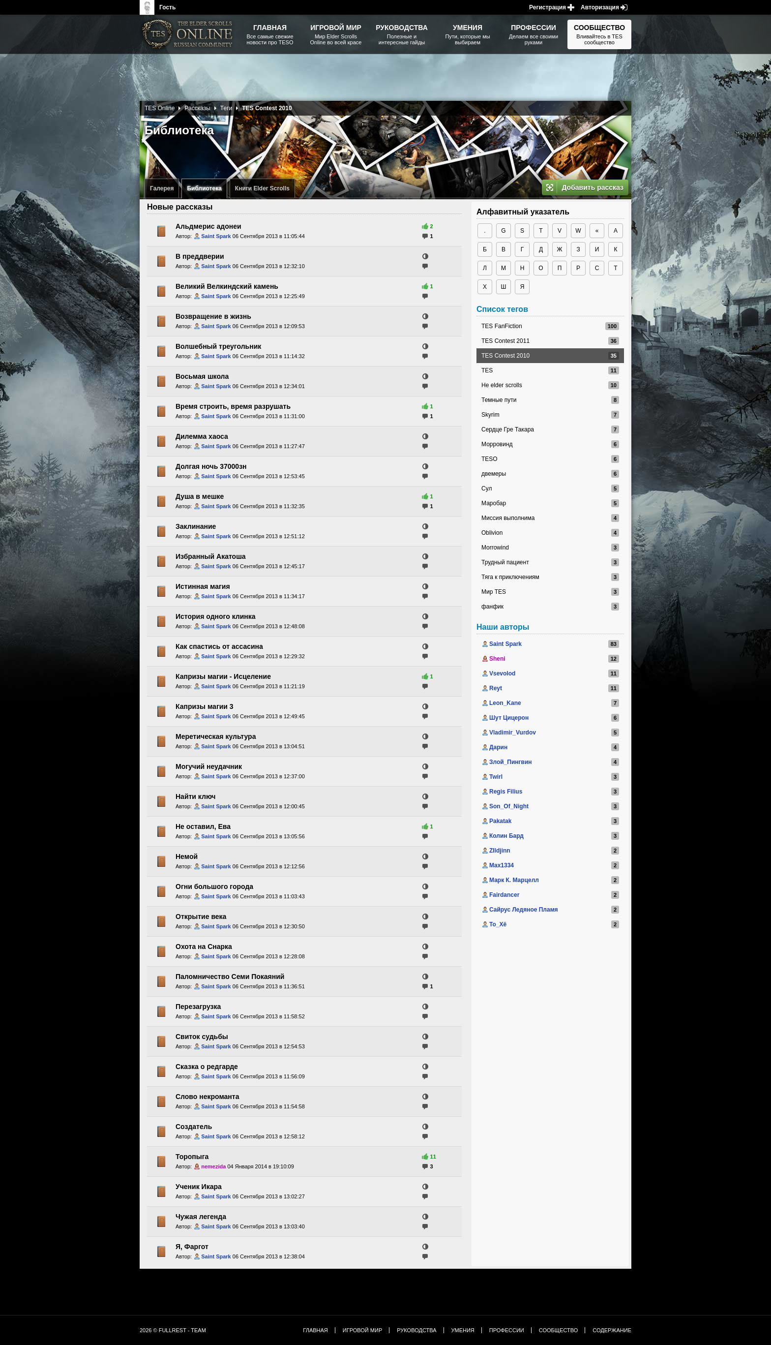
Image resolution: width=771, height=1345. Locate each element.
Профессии (506, 1330)
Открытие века (201, 916)
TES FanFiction (501, 326)
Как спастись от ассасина (219, 646)
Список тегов (502, 309)
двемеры (493, 473)
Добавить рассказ (592, 187)
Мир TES (493, 591)
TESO (489, 459)
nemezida (213, 1166)
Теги (226, 108)
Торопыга (192, 1157)
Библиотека (204, 188)
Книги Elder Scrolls (262, 188)
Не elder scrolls (501, 385)
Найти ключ (195, 796)
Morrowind (495, 547)
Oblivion (492, 532)
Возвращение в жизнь (213, 316)
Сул (486, 488)
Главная (315, 1330)
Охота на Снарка (204, 946)
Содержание (612, 1330)
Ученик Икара (199, 1187)
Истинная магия (203, 586)
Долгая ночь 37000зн (211, 466)
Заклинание (196, 526)
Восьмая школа (202, 376)
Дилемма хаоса (202, 436)
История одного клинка (216, 616)
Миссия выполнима (507, 518)
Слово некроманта (207, 1096)
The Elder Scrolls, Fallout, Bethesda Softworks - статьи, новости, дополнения (189, 34)
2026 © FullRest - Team (173, 1330)
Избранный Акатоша (211, 556)
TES (487, 370)
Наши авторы (502, 627)
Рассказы (197, 108)
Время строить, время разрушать (233, 406)
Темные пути (499, 400)
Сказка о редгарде (207, 1066)
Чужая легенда (201, 1217)
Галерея (162, 188)
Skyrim (490, 414)
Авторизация (600, 7)
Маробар (493, 503)
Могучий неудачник (209, 766)
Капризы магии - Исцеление (223, 676)
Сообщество (558, 1330)
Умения (462, 1330)
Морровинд (497, 444)
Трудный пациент (505, 562)
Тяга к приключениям (510, 577)
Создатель (194, 1127)
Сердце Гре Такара (507, 429)
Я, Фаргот (192, 1247)
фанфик (492, 606)
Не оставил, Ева (203, 826)
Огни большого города (214, 886)
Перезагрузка (198, 1006)
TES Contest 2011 (505, 340)
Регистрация (547, 7)
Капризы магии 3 (205, 706)
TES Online (160, 108)
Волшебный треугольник (218, 346)
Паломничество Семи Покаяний (230, 976)
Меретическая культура (216, 736)
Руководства (416, 1330)
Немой (187, 856)
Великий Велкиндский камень (227, 286)
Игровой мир (362, 1330)
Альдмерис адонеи (208, 226)
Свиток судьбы (202, 1036)
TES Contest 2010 (505, 355)
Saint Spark (216, 236)
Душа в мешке (200, 496)
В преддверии (200, 256)
